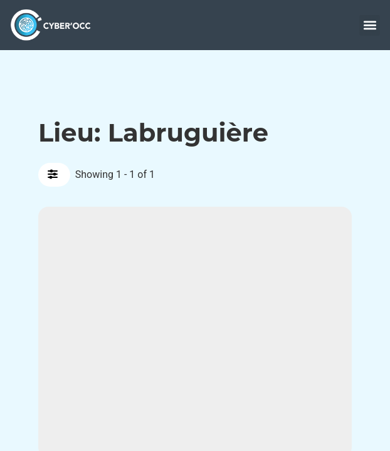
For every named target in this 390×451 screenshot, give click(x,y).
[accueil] (54, 25)
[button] (369, 25)
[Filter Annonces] (54, 175)
